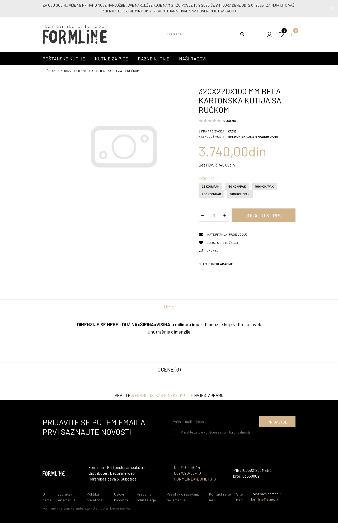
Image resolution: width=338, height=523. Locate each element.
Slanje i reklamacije (216, 264)
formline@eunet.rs (265, 499)
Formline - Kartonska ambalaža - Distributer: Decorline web (87, 508)
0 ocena (229, 120)
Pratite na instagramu (169, 395)
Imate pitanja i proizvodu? (226, 234)
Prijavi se (277, 421)
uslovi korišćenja (206, 432)
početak (49, 71)
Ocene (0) (169, 369)
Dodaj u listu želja (222, 242)
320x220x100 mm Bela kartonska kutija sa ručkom (100, 71)
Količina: (208, 179)
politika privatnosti (236, 432)
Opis (169, 306)
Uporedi (212, 250)
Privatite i (215, 432)
